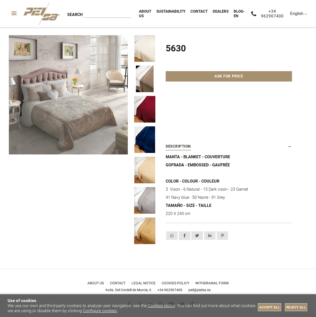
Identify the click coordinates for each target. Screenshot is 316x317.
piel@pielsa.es (199, 290)
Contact (118, 283)
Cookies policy (161, 305)
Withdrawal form (212, 283)
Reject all (296, 307)
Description (178, 146)
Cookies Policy (175, 283)
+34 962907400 (272, 13)
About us (95, 283)
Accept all (269, 307)
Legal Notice (144, 283)
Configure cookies (100, 310)
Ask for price (228, 76)
